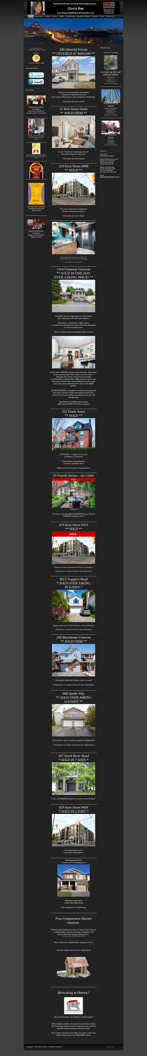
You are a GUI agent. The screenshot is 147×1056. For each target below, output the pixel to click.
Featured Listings (105, 48)
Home (31, 16)
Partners (95, 16)
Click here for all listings (110, 52)
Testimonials (70, 16)
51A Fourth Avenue (110, 134)
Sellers (62, 16)
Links (102, 16)
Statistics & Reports (83, 16)
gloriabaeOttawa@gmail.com (109, 177)
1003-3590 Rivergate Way (110, 103)
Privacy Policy (110, 1046)
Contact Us (110, 16)
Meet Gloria (39, 16)
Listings (47, 16)
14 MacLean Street (111, 69)
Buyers (55, 16)
